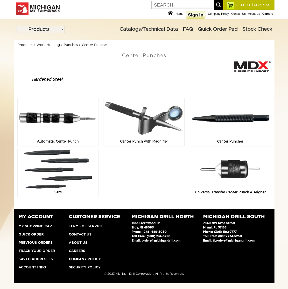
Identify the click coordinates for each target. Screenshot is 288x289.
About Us (254, 13)
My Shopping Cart (36, 226)
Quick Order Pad (218, 29)
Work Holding (48, 45)
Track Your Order (37, 251)
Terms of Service (86, 226)
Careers (77, 251)
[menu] (40, 29)
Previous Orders (36, 242)
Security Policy (85, 267)
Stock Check (257, 29)
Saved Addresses (36, 259)
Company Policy (218, 13)
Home (179, 13)
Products (38, 29)
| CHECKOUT (261, 4)
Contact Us (238, 13)
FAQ (188, 29)
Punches (71, 45)
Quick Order (31, 234)
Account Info (32, 267)
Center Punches (95, 45)
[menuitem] (40, 29)
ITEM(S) (242, 4)
